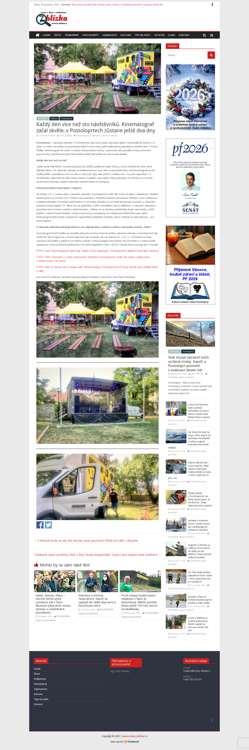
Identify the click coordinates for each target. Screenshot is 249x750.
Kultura (126, 35)
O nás (171, 35)
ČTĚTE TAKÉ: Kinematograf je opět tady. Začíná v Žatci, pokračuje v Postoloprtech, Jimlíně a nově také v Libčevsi (97, 250)
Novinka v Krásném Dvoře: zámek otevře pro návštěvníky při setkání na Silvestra (199, 525)
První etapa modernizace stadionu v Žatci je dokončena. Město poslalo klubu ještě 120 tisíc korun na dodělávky (139, 602)
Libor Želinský (65, 135)
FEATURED (42, 118)
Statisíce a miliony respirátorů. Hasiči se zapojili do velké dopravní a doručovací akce (97, 600)
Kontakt (184, 35)
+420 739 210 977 (192, 679)
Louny (46, 35)
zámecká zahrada (110, 135)
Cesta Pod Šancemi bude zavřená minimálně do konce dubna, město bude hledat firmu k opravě (199, 410)
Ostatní (159, 35)
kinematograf (83, 135)
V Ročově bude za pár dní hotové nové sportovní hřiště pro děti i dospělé (86, 540)
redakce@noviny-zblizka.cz (196, 670)
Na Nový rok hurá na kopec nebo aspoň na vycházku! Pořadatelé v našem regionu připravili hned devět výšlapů (189, 439)
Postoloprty (91, 35)
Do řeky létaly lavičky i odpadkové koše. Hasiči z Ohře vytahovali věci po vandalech (200, 577)
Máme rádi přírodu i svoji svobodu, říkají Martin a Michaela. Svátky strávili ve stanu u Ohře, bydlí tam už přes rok (189, 470)
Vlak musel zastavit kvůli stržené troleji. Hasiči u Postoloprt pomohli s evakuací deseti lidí (117, 4)
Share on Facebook (40, 524)
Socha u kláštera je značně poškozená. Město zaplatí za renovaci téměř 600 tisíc (198, 624)
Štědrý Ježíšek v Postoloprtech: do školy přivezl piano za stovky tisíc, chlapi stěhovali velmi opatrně (200, 499)
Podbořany (72, 35)
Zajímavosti (109, 35)
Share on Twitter (48, 524)
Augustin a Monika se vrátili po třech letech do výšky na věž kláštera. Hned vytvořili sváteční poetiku (199, 551)
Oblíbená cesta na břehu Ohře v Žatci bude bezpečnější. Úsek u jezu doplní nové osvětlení (98, 555)
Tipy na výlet (143, 35)
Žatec (57, 35)
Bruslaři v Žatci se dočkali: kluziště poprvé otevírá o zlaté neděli (200, 599)
